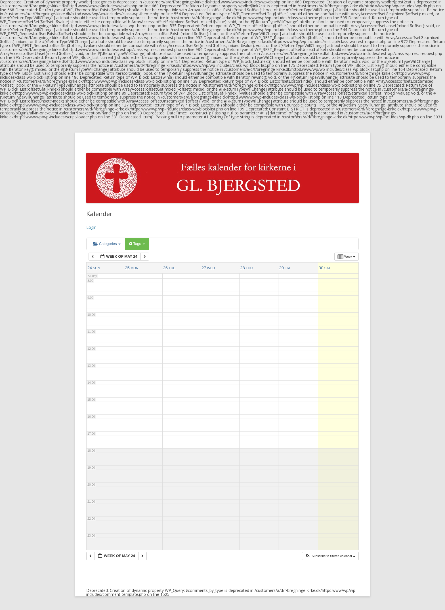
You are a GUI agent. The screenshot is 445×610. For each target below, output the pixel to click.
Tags (137, 244)
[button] (330, 556)
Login (91, 227)
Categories (107, 244)
